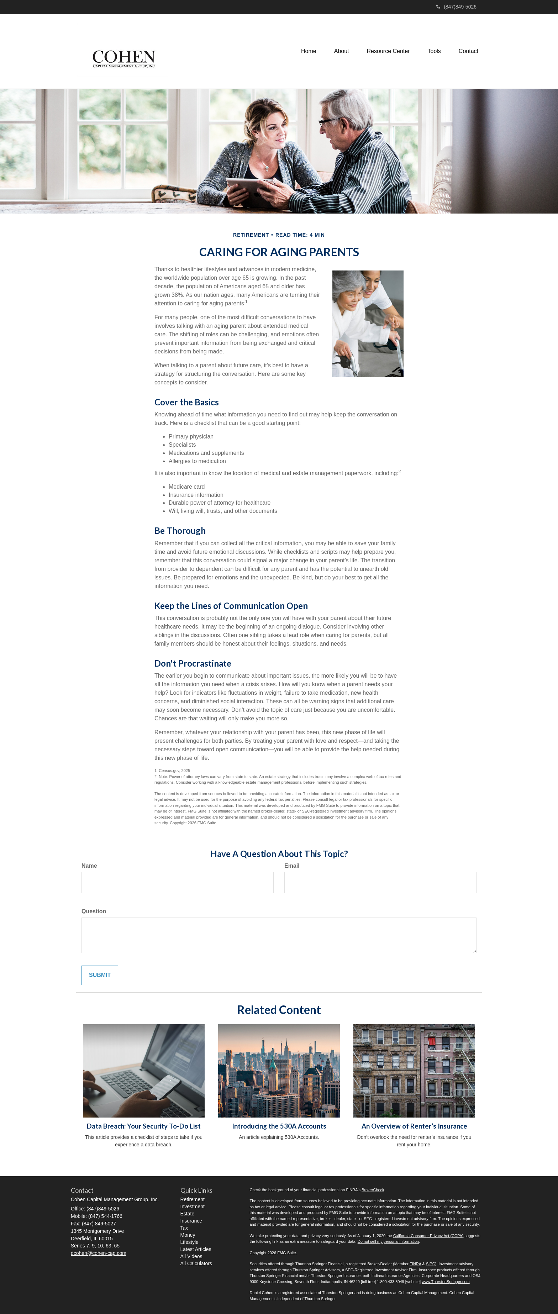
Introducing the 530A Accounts (279, 1126)
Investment (192, 1206)
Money (187, 1235)
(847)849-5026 (456, 7)
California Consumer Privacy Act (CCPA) (428, 1236)
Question (93, 911)
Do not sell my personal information (388, 1241)
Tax (184, 1228)
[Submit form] (99, 975)
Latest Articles (195, 1249)
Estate (187, 1213)
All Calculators (196, 1263)
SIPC (430, 1264)
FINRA (415, 1264)
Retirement (192, 1199)
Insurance (191, 1221)
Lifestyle (189, 1242)
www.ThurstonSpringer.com (446, 1281)
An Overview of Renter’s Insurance (414, 1126)
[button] (341, 51)
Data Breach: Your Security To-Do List (144, 1126)
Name (89, 866)
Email (292, 866)
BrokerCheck (373, 1190)
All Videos (191, 1256)
